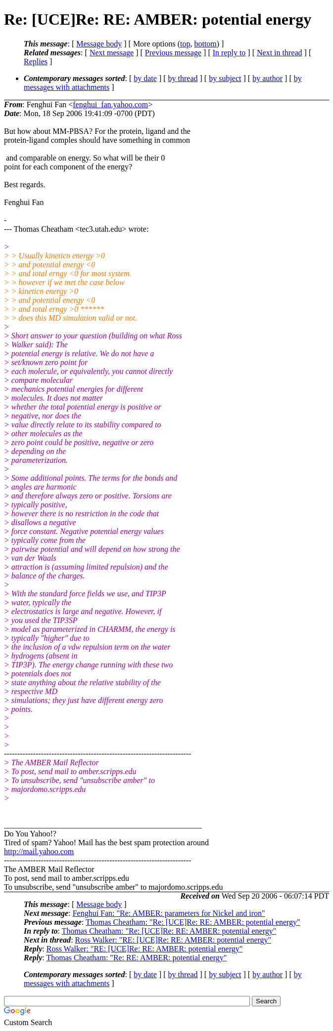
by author (267, 78)
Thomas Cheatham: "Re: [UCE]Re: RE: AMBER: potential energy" (193, 922)
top (185, 44)
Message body (99, 44)
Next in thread (279, 52)
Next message (112, 52)
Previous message (173, 52)
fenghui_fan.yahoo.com (110, 104)
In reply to (229, 52)
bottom (205, 44)
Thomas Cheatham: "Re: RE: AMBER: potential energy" (136, 957)
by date (145, 78)
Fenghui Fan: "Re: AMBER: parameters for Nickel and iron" (169, 913)
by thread (183, 78)
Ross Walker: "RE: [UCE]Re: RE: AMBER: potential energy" (173, 940)
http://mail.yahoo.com (39, 851)
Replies (36, 61)
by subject (225, 78)
